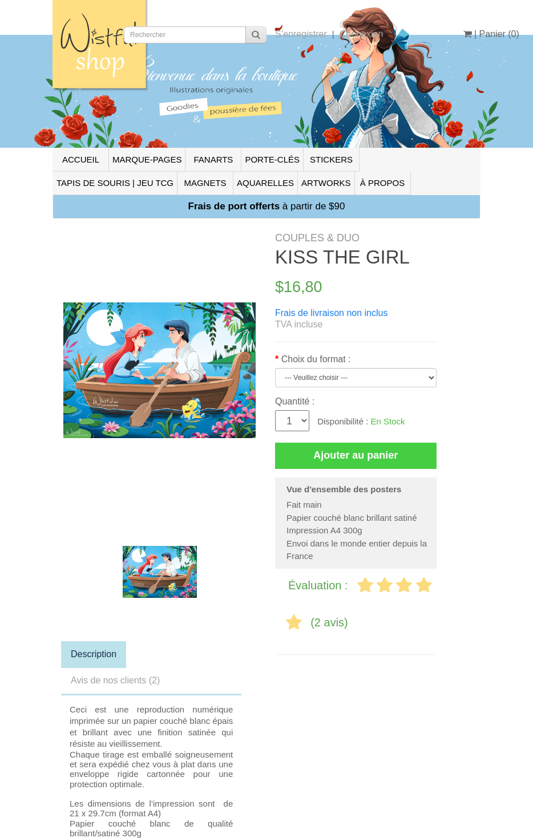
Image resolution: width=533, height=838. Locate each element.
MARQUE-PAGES (146, 159)
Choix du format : (316, 359)
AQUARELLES (265, 183)
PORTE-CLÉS (272, 159)
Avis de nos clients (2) (115, 680)
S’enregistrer (301, 34)
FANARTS (213, 159)
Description (93, 654)
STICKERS (331, 159)
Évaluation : (319, 585)
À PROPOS (382, 183)
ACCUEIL (80, 159)
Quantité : (294, 401)
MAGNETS (205, 183)
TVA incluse (298, 324)
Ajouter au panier (355, 455)
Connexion (361, 34)
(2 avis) (329, 622)
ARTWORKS (325, 183)
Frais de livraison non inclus (331, 313)
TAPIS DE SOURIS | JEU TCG (114, 183)
